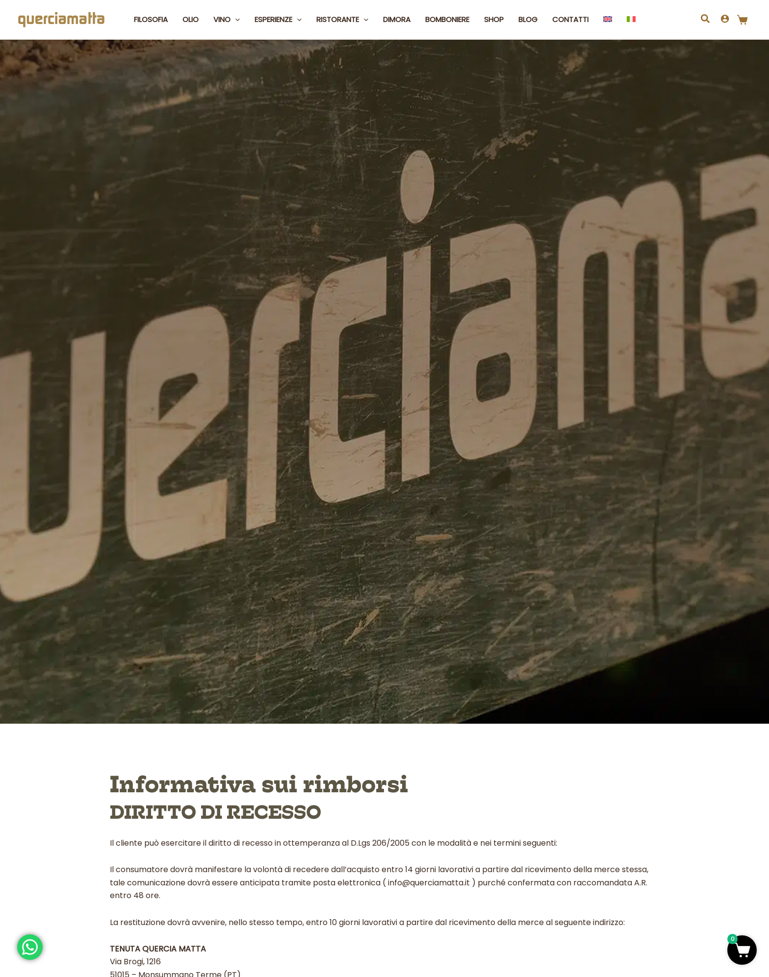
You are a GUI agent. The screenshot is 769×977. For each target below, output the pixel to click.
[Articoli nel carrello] (744, 19)
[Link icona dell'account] (724, 18)
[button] (235, 19)
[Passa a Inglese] (607, 19)
